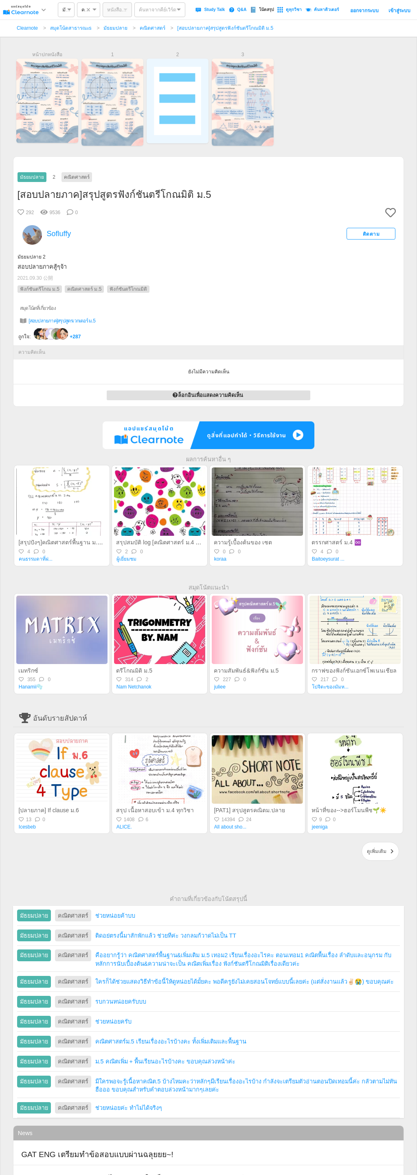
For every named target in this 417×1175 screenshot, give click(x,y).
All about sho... (230, 827)
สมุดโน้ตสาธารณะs (71, 28)
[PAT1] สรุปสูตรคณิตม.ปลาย (249, 810)
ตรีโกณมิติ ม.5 (134, 670)
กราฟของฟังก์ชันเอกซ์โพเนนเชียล (354, 670)
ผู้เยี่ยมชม (126, 559)
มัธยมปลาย (115, 28)
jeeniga (320, 827)
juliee (220, 687)
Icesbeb (27, 827)
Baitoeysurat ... (328, 559)
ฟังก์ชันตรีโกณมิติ (128, 289)
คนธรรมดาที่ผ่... (36, 559)
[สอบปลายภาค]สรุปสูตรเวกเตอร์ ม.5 (62, 321)
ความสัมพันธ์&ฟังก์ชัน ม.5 (246, 670)
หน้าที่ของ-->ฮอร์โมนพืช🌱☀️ (349, 810)
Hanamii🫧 (31, 687)
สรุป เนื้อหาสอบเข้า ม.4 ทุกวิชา (154, 810)
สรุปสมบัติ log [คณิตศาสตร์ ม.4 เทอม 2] (165, 542)
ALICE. (124, 827)
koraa (220, 559)
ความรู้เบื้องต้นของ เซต (243, 542)
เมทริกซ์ (28, 670)
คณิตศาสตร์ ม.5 (84, 289)
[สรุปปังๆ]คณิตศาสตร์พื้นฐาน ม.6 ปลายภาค (72, 542)
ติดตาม (371, 234)
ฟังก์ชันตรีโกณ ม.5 (39, 289)
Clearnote (27, 28)
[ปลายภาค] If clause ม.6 (48, 810)
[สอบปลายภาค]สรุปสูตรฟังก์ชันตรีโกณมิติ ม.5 (225, 28)
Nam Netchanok (133, 687)
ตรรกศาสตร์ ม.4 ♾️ (336, 542)
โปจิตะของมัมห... (330, 687)
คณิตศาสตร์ (152, 28)
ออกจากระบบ (364, 10)
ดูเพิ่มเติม (380, 851)
